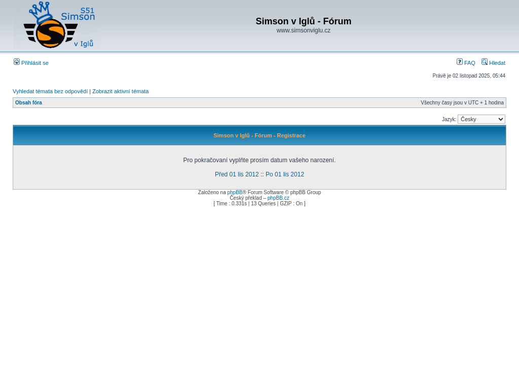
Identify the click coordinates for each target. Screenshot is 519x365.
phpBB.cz (278, 198)
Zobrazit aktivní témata (120, 91)
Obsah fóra (28, 102)
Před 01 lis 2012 (237, 174)
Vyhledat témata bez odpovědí (50, 91)
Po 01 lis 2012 (285, 174)
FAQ (466, 63)
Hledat (493, 63)
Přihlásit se (31, 63)
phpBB (234, 192)
